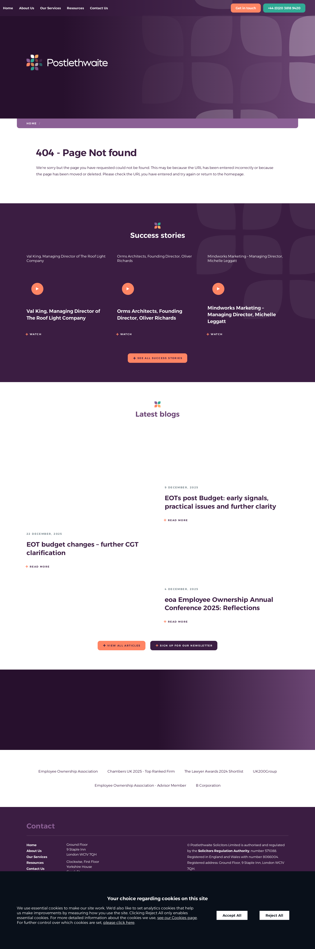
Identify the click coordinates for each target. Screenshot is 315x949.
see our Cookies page (177, 917)
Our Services (50, 8)
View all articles (124, 645)
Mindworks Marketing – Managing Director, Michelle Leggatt (242, 314)
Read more (40, 566)
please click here (118, 922)
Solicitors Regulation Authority (223, 851)
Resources (75, 8)
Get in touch (246, 8)
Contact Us (99, 8)
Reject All (274, 915)
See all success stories (159, 358)
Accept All (232, 915)
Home (8, 8)
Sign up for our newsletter (186, 645)
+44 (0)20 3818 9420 (284, 8)
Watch (36, 334)
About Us (26, 8)
